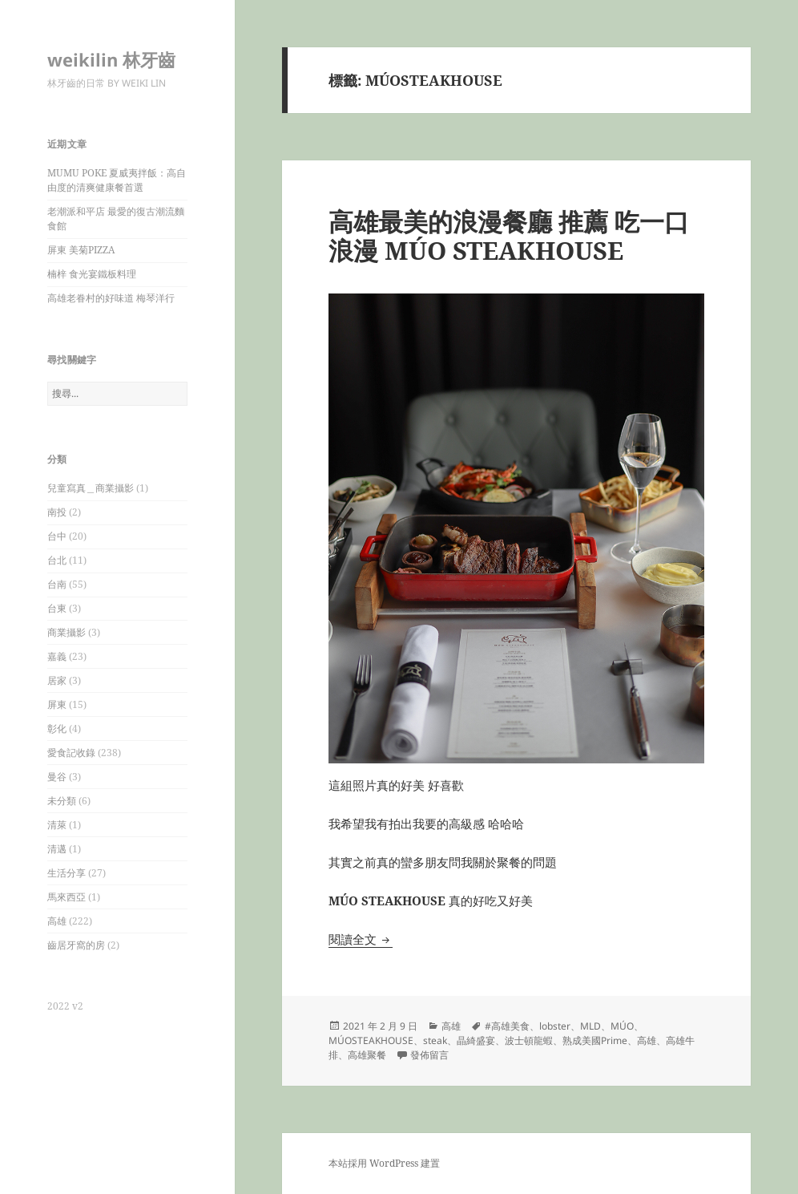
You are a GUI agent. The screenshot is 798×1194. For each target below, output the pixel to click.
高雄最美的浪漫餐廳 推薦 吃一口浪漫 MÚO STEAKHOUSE (508, 235)
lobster (554, 1026)
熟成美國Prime (594, 1040)
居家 (56, 680)
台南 (56, 584)
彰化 (56, 728)
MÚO (622, 1026)
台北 (56, 560)
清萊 (56, 825)
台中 (56, 536)
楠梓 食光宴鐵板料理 (91, 274)
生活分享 (66, 873)
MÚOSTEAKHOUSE (370, 1040)
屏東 (56, 704)
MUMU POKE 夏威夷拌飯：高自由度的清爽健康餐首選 (116, 180)
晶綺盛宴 (476, 1040)
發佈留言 (429, 1055)
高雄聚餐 (367, 1055)
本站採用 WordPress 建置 (384, 1163)
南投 (56, 512)
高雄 (56, 921)
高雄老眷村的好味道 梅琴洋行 (111, 298)
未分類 (61, 800)
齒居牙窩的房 (76, 945)
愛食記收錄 (71, 752)
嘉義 (56, 656)
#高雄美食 (507, 1026)
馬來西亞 (66, 897)
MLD (590, 1026)
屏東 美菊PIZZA (81, 250)
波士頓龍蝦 (529, 1040)
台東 (56, 608)
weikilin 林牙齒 (111, 59)
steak (435, 1040)
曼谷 (56, 776)
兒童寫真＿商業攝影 (90, 488)
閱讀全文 (360, 939)
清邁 (56, 849)
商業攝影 (66, 632)
